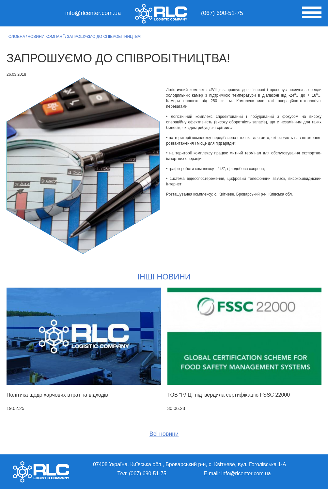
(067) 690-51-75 (222, 13)
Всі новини (164, 434)
